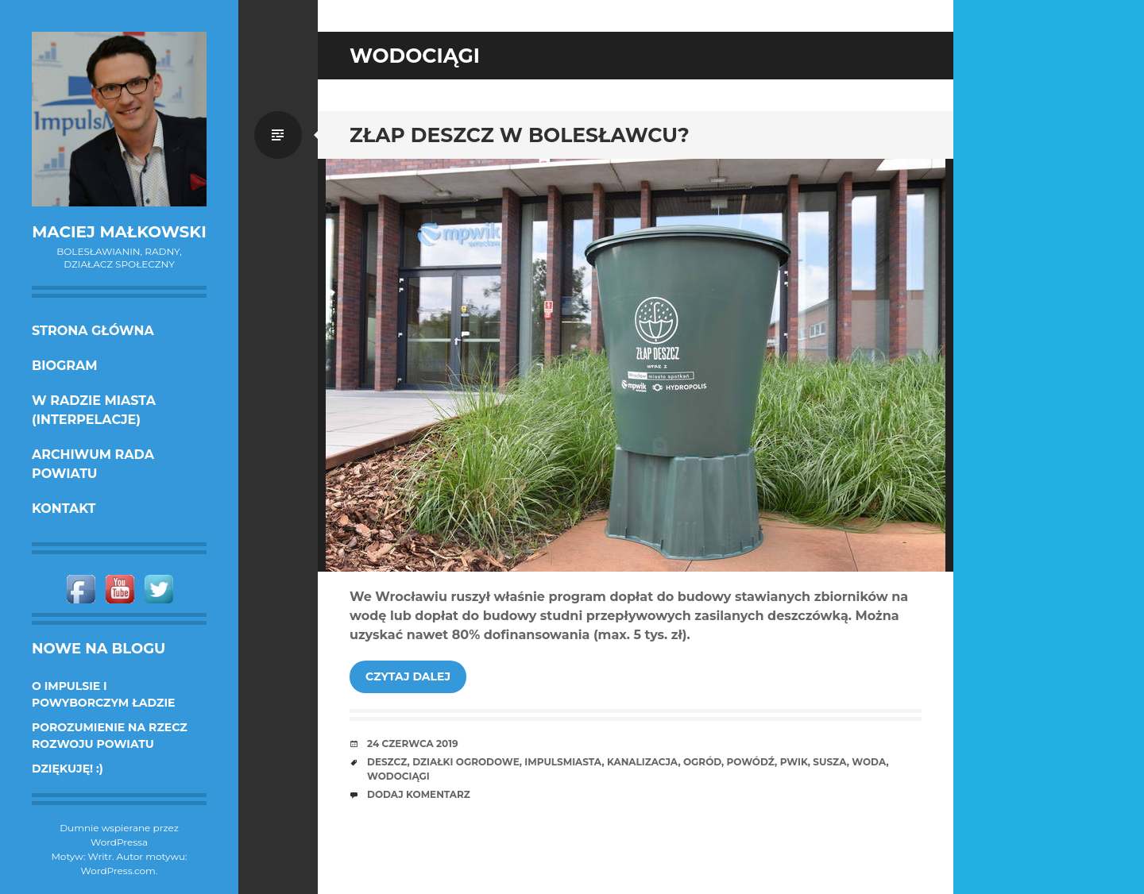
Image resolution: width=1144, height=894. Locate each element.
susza (829, 762)
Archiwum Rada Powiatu (93, 464)
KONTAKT (64, 508)
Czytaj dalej (407, 676)
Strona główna (93, 330)
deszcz (387, 762)
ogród (702, 762)
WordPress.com (118, 871)
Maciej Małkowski (119, 231)
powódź (751, 762)
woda (869, 762)
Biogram (65, 365)
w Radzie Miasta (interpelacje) (94, 410)
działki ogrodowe (466, 762)
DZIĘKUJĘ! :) (67, 768)
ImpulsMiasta (562, 762)
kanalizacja (642, 762)
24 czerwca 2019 (412, 743)
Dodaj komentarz (418, 794)
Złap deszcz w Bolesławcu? (520, 135)
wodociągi (398, 776)
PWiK (794, 762)
